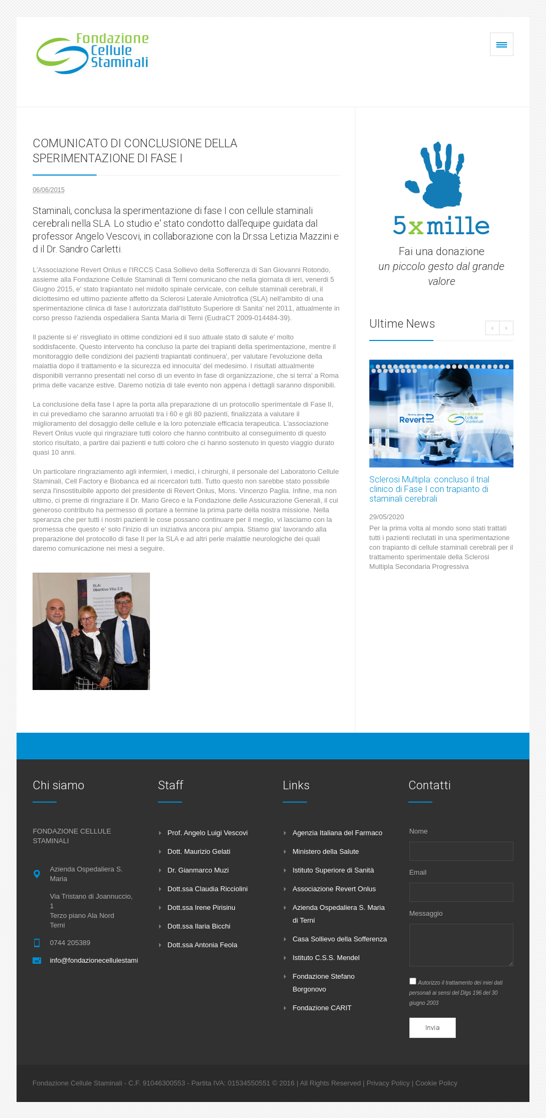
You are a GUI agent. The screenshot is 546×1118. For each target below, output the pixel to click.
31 (409, 371)
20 (483, 366)
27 (385, 371)
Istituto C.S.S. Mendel (326, 958)
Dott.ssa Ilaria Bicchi (199, 926)
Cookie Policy (436, 1083)
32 (415, 371)
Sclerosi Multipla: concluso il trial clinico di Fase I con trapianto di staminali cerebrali (429, 489)
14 (448, 366)
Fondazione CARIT (322, 1008)
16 (460, 366)
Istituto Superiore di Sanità (333, 870)
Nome (418, 831)
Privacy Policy (388, 1083)
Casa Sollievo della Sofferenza (339, 939)
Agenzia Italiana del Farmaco (337, 833)
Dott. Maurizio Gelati (199, 851)
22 (495, 366)
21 (489, 366)
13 (442, 366)
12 (436, 366)
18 (472, 366)
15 (454, 366)
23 (501, 366)
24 (507, 366)
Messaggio (426, 913)
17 (466, 366)
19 (478, 366)
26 (379, 371)
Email (418, 872)
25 (373, 371)
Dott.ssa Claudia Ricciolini (208, 889)
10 (425, 366)
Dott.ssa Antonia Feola (203, 945)
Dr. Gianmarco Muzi (198, 870)
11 (431, 366)
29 (397, 371)
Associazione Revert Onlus (334, 889)
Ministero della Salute (325, 851)
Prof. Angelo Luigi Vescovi (208, 833)
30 (403, 371)
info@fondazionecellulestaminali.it (102, 960)
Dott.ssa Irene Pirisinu (201, 907)
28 (391, 371)
